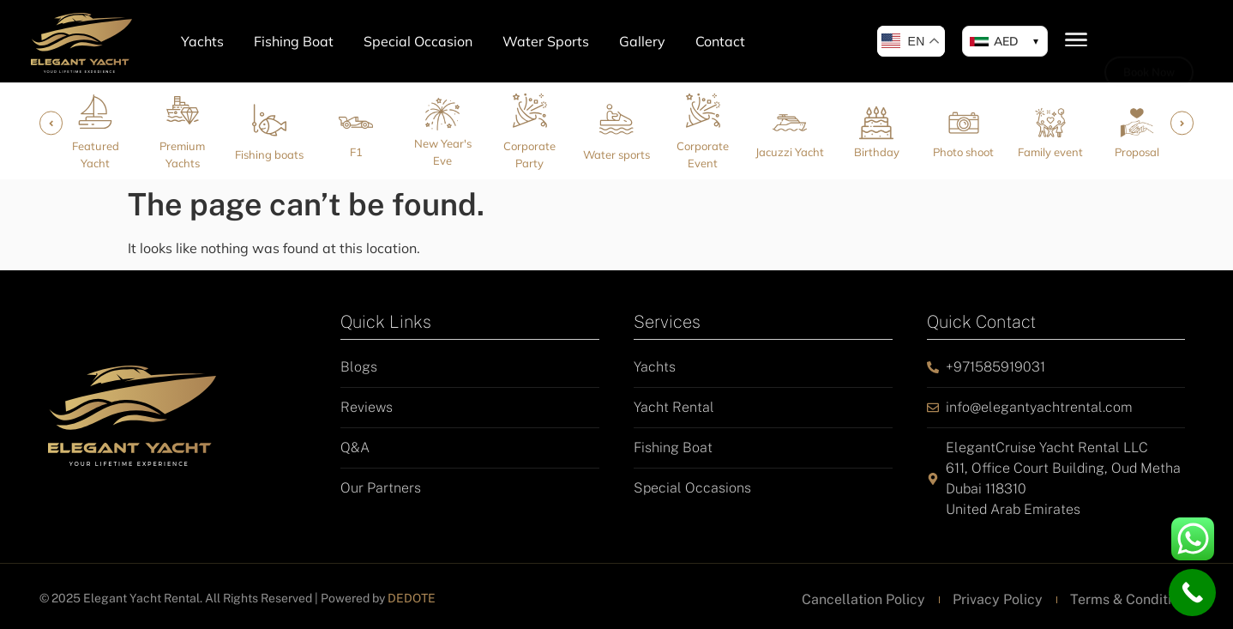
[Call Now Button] (1192, 592)
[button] (1005, 41)
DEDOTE (412, 598)
